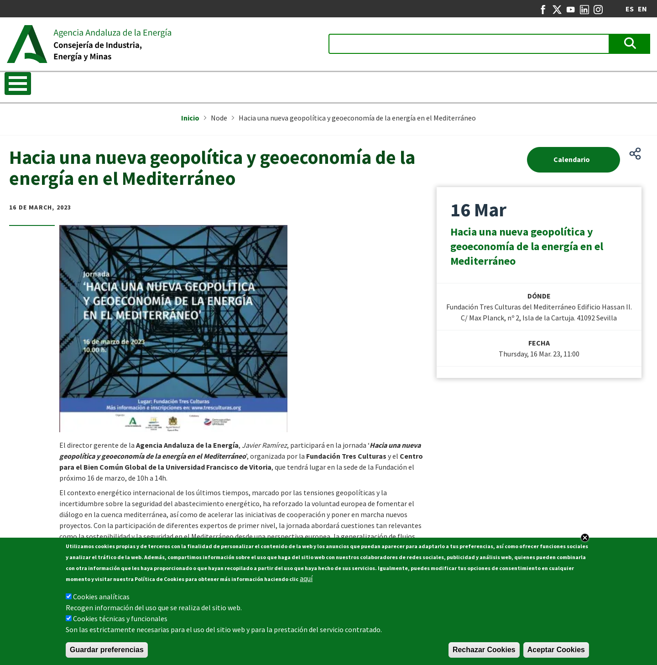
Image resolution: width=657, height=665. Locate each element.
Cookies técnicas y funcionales (120, 618)
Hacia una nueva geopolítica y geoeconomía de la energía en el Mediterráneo (526, 246)
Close (584, 537)
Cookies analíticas (101, 596)
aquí (306, 578)
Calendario (571, 159)
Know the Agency (39, 84)
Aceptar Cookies (556, 650)
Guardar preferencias (107, 650)
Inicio (190, 117)
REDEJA (321, 84)
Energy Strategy (187, 84)
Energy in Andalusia (465, 84)
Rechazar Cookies (484, 650)
